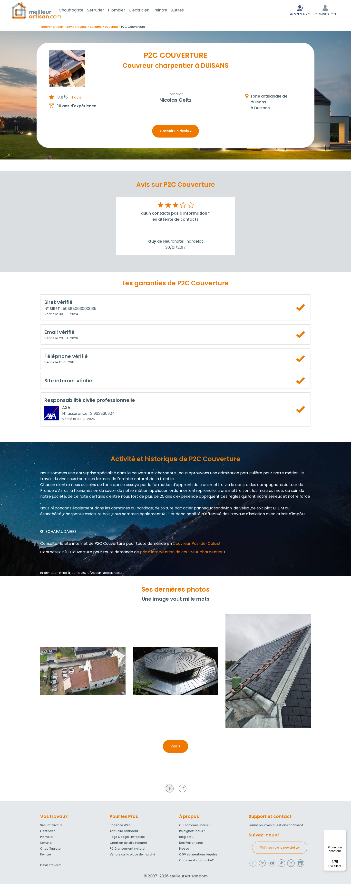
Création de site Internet (128, 843)
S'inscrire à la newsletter (280, 847)
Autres (183, 10)
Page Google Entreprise (127, 837)
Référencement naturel (127, 848)
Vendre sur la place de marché (132, 854)
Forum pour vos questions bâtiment (276, 825)
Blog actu (186, 837)
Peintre (166, 10)
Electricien (145, 10)
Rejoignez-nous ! (192, 831)
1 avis (76, 98)
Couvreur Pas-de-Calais (196, 544)
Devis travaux (50, 865)
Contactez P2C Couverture (66, 553)
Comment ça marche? (196, 860)
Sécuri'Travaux (51, 825)
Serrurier (101, 10)
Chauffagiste (77, 10)
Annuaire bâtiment (124, 831)
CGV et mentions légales (198, 854)
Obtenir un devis (175, 131)
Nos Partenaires (191, 843)
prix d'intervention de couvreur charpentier (181, 553)
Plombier (122, 10)
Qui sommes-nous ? (194, 825)
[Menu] (343, 832)
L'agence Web (120, 825)
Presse (184, 848)
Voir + (175, 747)
